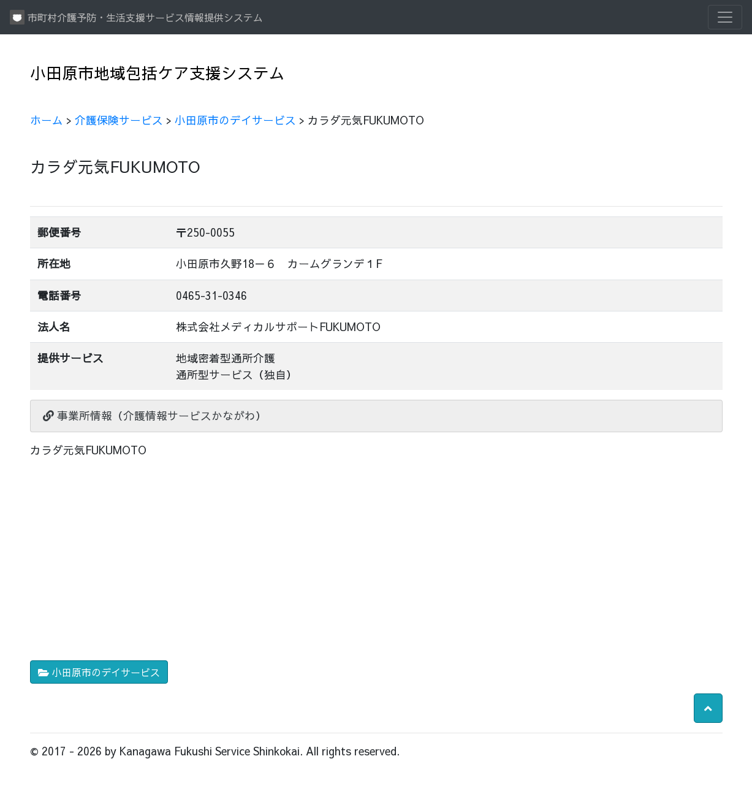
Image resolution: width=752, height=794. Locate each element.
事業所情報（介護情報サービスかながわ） (155, 415)
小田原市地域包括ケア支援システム (157, 72)
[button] (708, 708)
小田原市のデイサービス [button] (99, 672)
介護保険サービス (119, 120)
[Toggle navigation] (725, 17)
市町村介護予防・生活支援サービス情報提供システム (136, 17)
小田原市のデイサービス (235, 120)
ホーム (46, 120)
